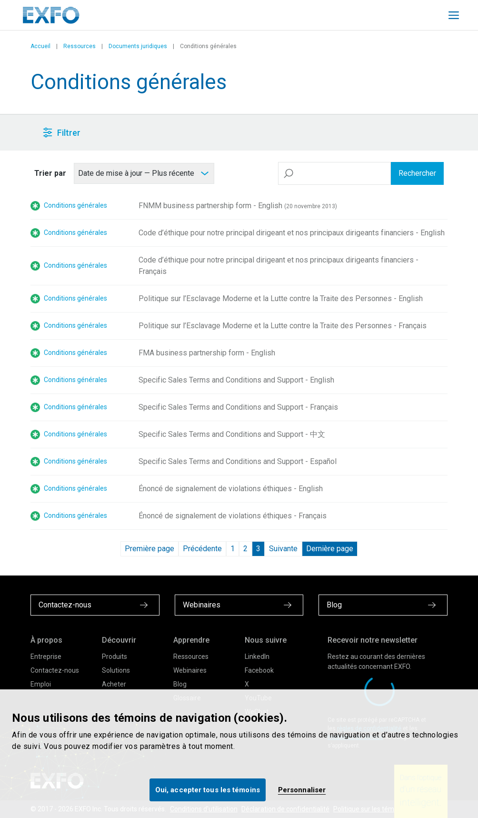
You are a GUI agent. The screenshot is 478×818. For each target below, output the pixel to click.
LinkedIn (257, 656)
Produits (114, 656)
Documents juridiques (138, 46)
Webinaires (190, 670)
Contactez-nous (54, 670)
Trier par (50, 173)
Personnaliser (302, 790)
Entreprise (45, 656)
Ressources (79, 46)
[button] (212, 133)
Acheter (114, 684)
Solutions (116, 670)
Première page (149, 548)
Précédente (202, 548)
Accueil (40, 46)
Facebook (259, 670)
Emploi (40, 684)
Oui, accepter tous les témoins (207, 790)
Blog (180, 684)
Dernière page (329, 548)
